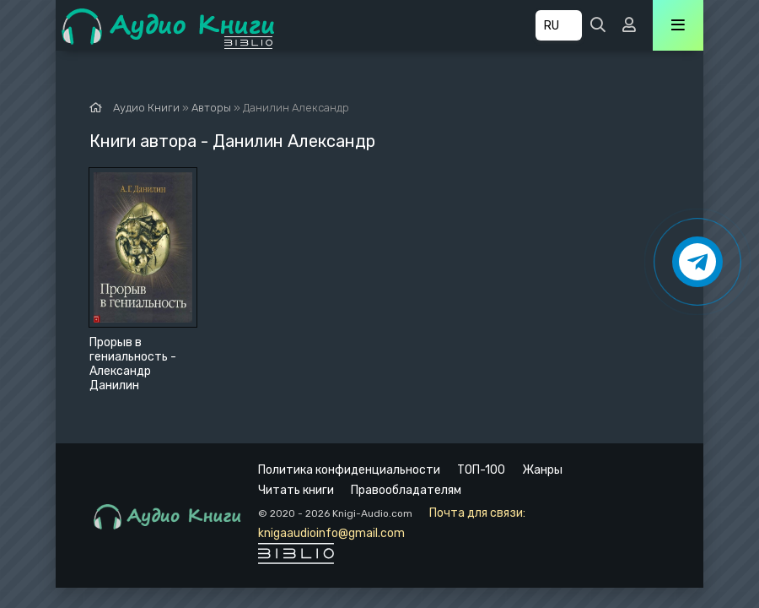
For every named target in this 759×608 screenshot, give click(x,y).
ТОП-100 (481, 470)
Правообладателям (406, 490)
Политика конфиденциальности (349, 470)
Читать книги (296, 490)
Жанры (542, 470)
